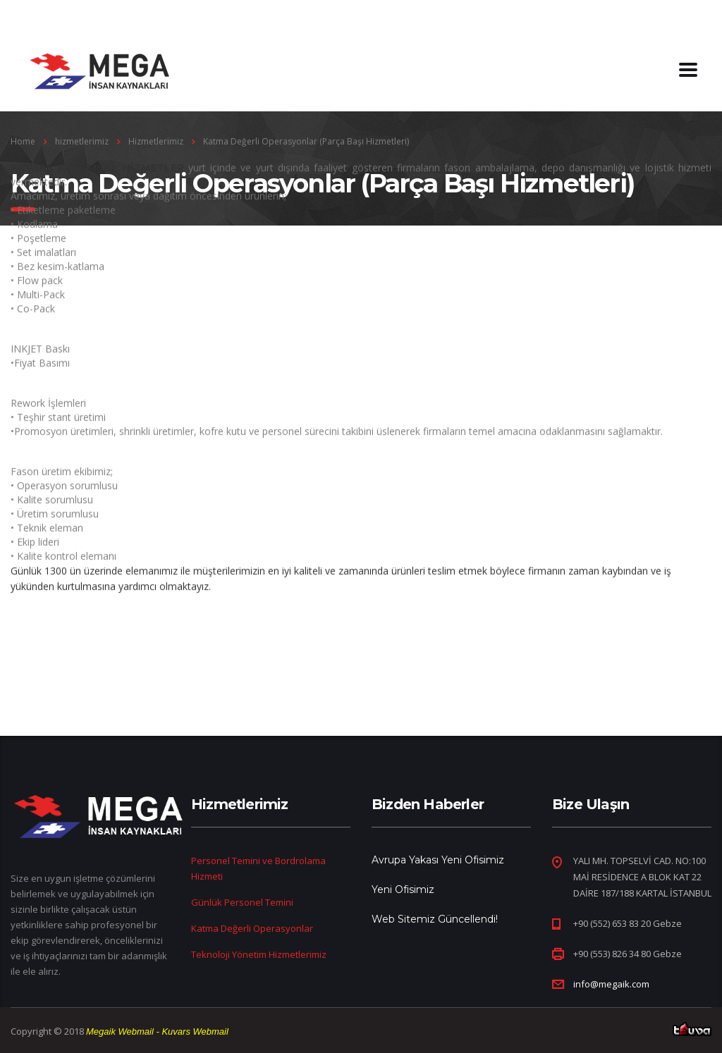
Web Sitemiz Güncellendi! (435, 919)
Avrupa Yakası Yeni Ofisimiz (438, 860)
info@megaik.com (611, 984)
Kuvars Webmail (194, 1031)
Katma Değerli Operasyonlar (252, 928)
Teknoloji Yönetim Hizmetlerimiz (258, 954)
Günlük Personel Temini (242, 902)
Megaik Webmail (120, 1031)
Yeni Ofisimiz (403, 889)
